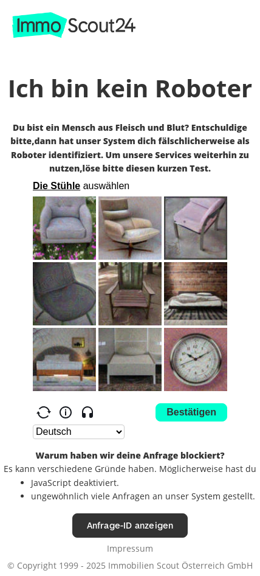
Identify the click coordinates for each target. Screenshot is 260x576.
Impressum (130, 548)
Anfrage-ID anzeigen (130, 525)
